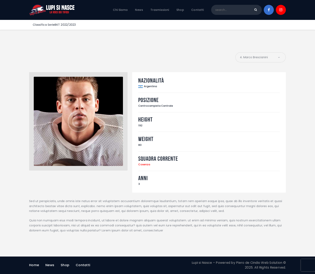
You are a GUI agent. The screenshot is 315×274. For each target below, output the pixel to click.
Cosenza (144, 164)
